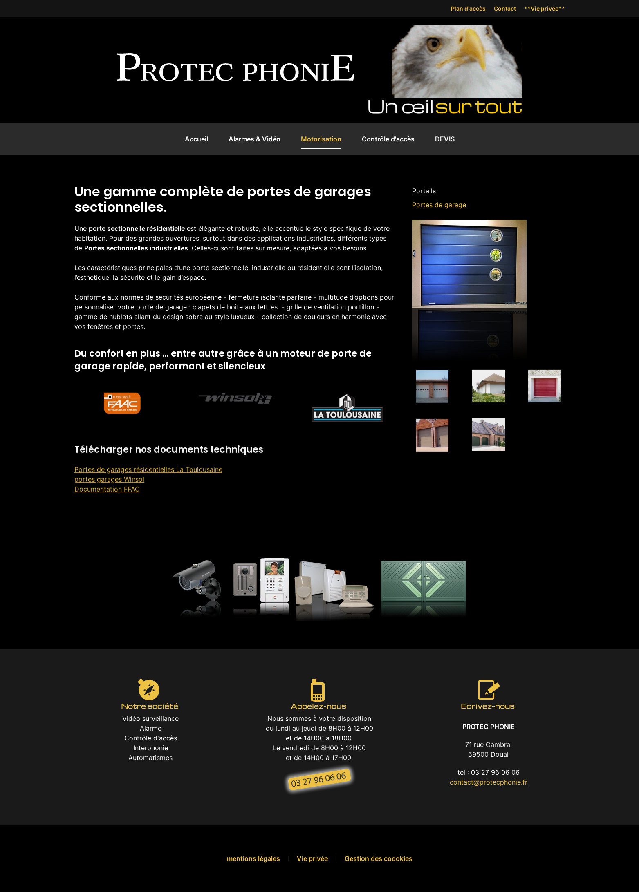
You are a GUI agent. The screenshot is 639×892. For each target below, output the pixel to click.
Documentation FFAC (107, 485)
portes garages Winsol (109, 475)
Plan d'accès (468, 8)
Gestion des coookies (379, 858)
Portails (424, 191)
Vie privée (312, 858)
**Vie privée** (544, 8)
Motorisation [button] (321, 139)
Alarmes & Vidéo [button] (254, 139)
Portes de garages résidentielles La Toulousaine (148, 465)
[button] (432, 382)
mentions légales (253, 858)
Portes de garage (439, 205)
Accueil (196, 139)
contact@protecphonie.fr (488, 782)
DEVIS (445, 139)
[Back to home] (236, 69)
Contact (505, 8)
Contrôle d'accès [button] (388, 139)
